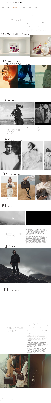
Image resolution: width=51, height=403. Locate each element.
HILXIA (7, 2)
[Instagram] (21, 2)
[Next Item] (49, 46)
